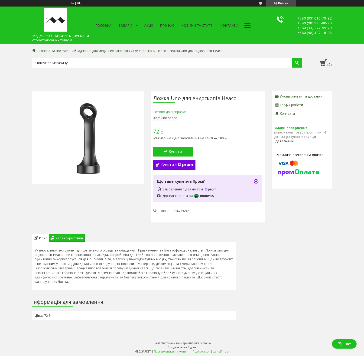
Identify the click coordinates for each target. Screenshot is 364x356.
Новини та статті (197, 25)
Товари (125, 25)
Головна (103, 25)
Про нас (167, 25)
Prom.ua (205, 343)
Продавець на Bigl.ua (182, 347)
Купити (175, 151)
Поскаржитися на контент (172, 351)
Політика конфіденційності (211, 351)
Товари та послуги (53, 51)
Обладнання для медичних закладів (100, 51)
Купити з (177, 164)
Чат (344, 344)
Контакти (229, 25)
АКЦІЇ (148, 25)
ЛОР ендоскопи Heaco (148, 51)
